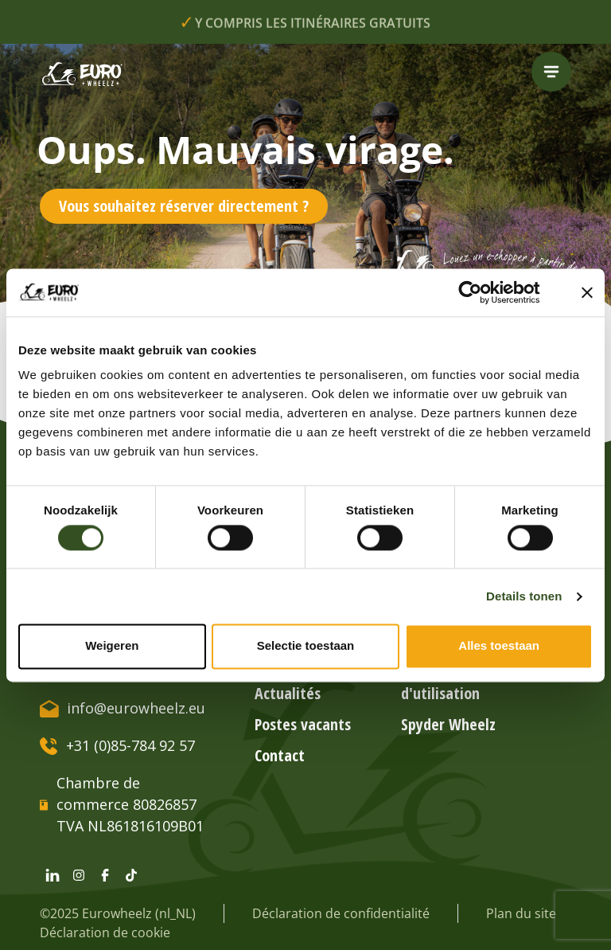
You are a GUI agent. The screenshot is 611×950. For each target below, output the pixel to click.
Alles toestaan (498, 646)
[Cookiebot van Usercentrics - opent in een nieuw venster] (482, 292)
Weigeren (111, 646)
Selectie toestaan (306, 646)
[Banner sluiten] (587, 292)
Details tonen (524, 596)
